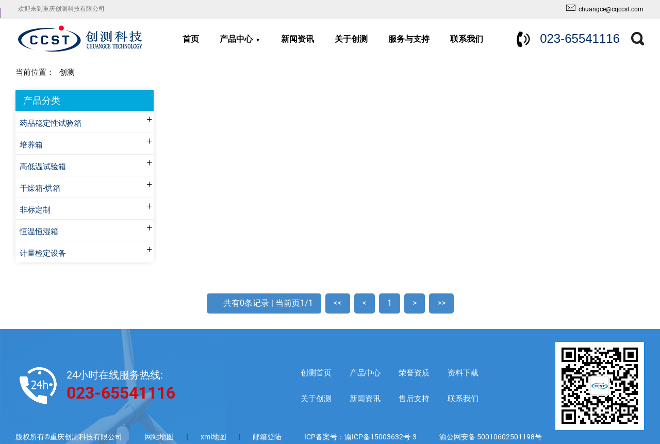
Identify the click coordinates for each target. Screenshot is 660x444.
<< (338, 303)
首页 (191, 39)
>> (441, 303)
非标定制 (35, 210)
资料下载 (463, 372)
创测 (67, 72)
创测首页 (316, 372)
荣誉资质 (414, 372)
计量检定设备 (43, 253)
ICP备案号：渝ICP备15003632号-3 (360, 437)
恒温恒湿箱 (39, 231)
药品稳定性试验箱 (50, 123)
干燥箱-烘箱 (40, 188)
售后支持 (414, 398)
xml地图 (214, 437)
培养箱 (31, 145)
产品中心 (236, 39)
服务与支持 (409, 39)
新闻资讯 (297, 39)
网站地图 (159, 437)
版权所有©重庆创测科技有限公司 (68, 437)
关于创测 (351, 39)
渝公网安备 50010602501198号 (490, 437)
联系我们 (466, 39)
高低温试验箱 (43, 166)
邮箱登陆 (267, 437)
